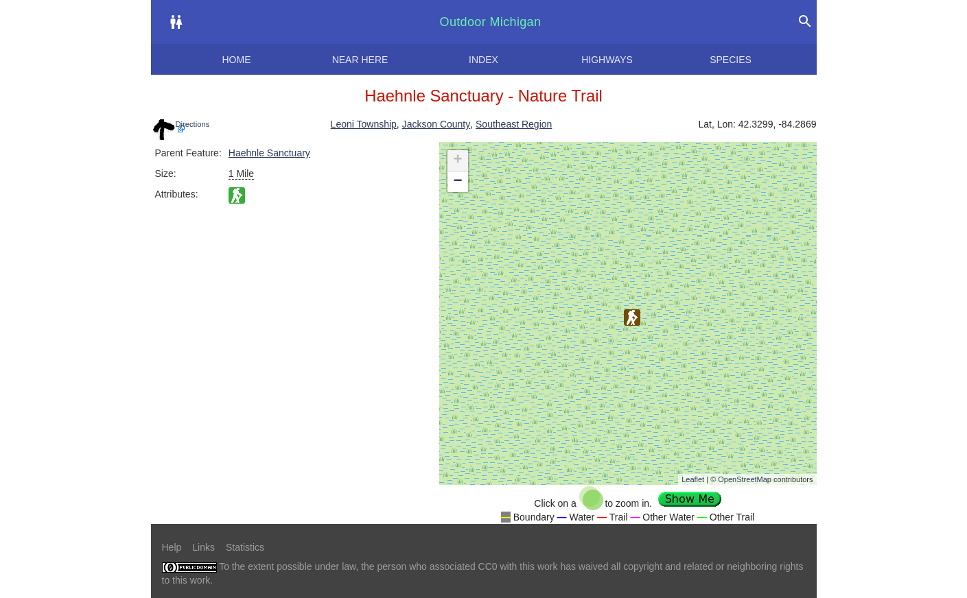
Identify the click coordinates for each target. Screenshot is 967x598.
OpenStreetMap (744, 479)
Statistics (245, 547)
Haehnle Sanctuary (269, 152)
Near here (360, 59)
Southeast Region (514, 124)
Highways (607, 59)
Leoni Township (364, 124)
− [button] (457, 181)
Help (172, 547)
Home (236, 59)
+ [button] (457, 160)
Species (731, 59)
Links (203, 547)
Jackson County (436, 124)
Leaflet (692, 479)
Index (483, 59)
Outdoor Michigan (490, 22)
